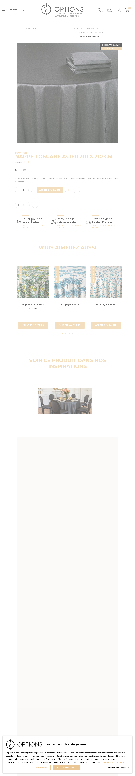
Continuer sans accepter (118, 768)
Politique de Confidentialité (113, 762)
